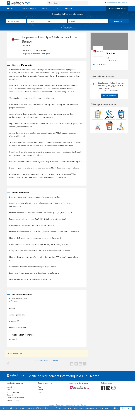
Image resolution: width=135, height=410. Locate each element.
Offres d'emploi (29, 8)
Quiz (57, 8)
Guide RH (68, 8)
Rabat (71, 27)
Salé (40, 392)
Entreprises (12, 8)
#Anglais (46, 53)
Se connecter (111, 3)
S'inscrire (122, 3)
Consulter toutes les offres (46, 361)
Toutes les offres (109, 96)
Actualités (45, 8)
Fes (64, 27)
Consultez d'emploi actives (67, 14)
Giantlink (26, 45)
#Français (35, 53)
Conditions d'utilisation (15, 398)
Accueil (9, 387)
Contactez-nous (13, 400)
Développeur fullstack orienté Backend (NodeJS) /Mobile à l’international (111, 86)
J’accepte (126, 408)
